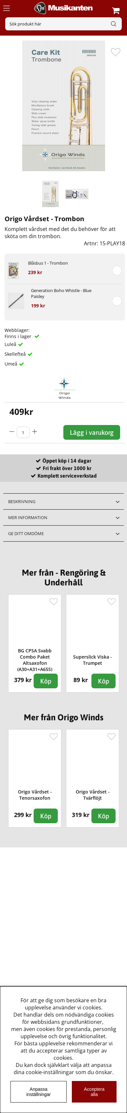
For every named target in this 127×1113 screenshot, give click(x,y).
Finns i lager (19, 336)
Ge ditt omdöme (26, 533)
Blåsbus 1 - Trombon (48, 263)
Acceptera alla (94, 1092)
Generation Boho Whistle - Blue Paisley (61, 293)
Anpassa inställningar (38, 1092)
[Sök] (63, 23)
